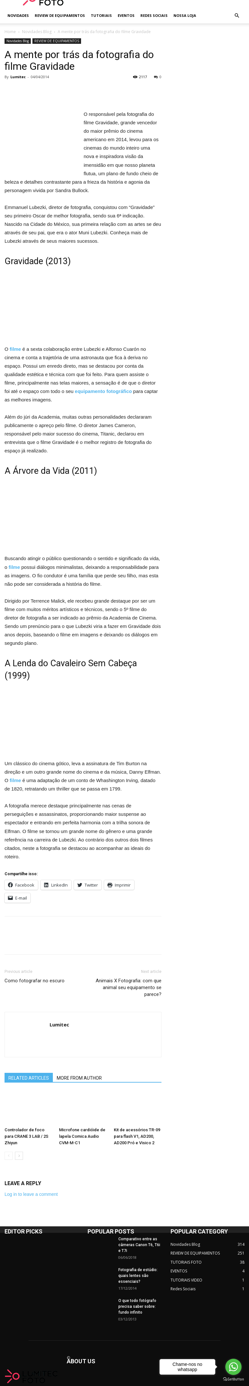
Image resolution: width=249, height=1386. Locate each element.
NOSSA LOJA (184, 15)
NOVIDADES (18, 15)
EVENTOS (126, 15)
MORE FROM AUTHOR (79, 1078)
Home (10, 31)
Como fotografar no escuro (35, 981)
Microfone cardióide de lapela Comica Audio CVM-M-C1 (82, 1136)
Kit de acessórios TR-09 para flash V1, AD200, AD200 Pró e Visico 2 (137, 1136)
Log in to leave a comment (31, 1194)
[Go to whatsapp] (233, 1367)
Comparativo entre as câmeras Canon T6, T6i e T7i (139, 1245)
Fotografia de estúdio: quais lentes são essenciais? (138, 1276)
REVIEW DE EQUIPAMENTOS (60, 15)
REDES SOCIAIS (154, 15)
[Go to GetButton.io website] (233, 1379)
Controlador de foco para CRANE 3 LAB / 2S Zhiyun (26, 1136)
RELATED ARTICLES (28, 1078)
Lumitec (18, 76)
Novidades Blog (37, 31)
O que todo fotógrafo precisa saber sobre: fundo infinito (137, 1306)
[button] (236, 16)
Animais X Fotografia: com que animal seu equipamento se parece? (128, 987)
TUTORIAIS (101, 15)
